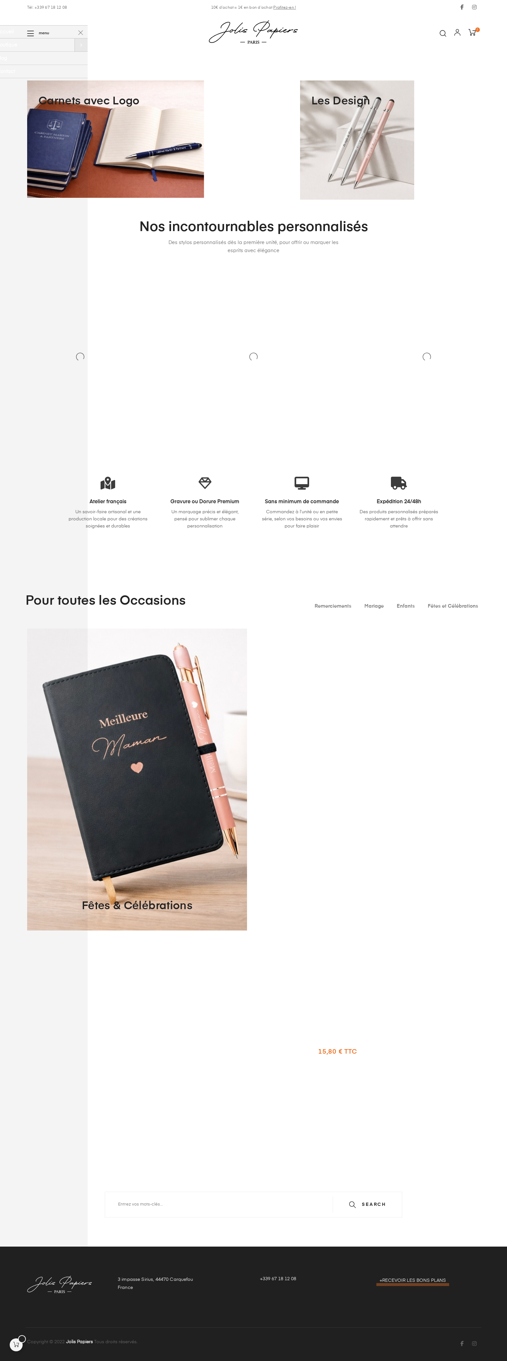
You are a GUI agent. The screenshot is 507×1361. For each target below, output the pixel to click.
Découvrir (347, 1082)
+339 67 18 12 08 (278, 1279)
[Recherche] (253, 1204)
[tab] (333, 606)
